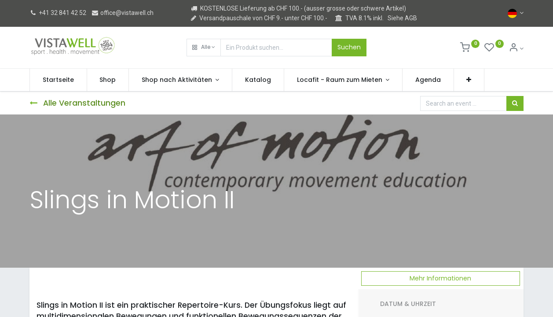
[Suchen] (515, 103)
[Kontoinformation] (516, 48)
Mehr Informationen (440, 278)
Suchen (349, 47)
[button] (204, 47)
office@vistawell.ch (122, 12)
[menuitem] (58, 80)
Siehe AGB (402, 18)
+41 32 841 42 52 (57, 12)
